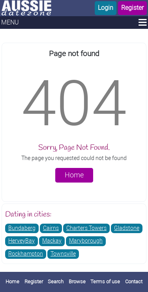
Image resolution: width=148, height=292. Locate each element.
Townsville (63, 254)
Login (105, 7)
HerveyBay (21, 240)
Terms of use (105, 281)
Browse (77, 281)
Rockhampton (25, 254)
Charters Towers (86, 228)
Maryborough (86, 240)
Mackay (52, 240)
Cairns (51, 228)
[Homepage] (37, 8)
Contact (133, 281)
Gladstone (126, 228)
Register (132, 7)
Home (74, 175)
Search (56, 281)
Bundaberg (22, 228)
